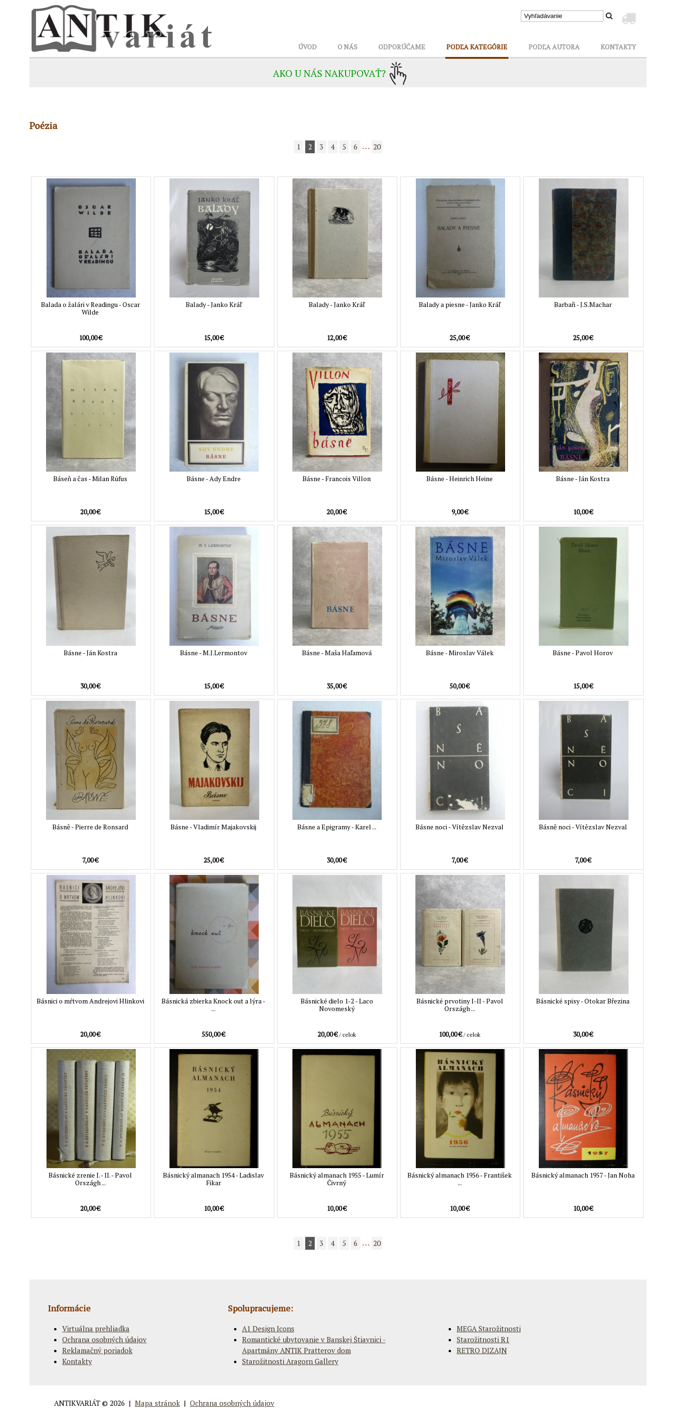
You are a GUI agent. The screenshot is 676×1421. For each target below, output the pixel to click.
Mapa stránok (157, 1403)
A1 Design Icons (268, 1328)
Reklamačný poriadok (97, 1350)
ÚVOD (307, 46)
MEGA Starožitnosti (489, 1328)
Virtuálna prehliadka (96, 1328)
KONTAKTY (618, 46)
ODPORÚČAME (401, 46)
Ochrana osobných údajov (104, 1339)
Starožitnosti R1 (483, 1339)
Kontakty (77, 1361)
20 (377, 146)
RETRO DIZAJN (482, 1350)
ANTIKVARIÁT (77, 1403)
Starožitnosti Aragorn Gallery (290, 1361)
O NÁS (347, 46)
